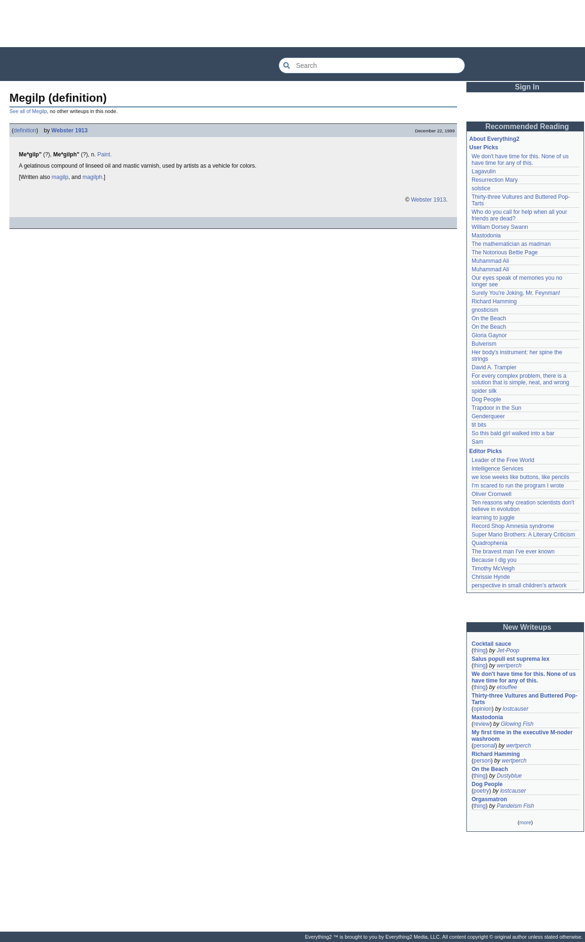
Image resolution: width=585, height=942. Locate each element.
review (481, 724)
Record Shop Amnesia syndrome (513, 526)
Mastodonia (486, 235)
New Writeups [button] (527, 627)
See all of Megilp (28, 111)
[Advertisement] (292, 23)
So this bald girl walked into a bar (513, 433)
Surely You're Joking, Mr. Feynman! (516, 293)
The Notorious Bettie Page (505, 252)
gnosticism (485, 310)
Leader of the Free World (503, 460)
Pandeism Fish (515, 806)
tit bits (479, 425)
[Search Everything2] (372, 65)
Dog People (486, 399)
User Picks (483, 147)
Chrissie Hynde (491, 577)
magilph (92, 177)
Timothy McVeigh (493, 568)
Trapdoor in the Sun (496, 408)
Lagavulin (484, 171)
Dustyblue (509, 775)
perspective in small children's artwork (519, 585)
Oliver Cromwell (492, 494)
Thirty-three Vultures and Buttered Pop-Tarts (524, 699)
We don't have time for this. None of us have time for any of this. (521, 159)
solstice (481, 188)
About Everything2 (494, 139)
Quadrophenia (489, 543)
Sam (477, 442)
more (525, 822)
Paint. (104, 154)
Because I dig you (494, 560)
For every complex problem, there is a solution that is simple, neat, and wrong (520, 379)
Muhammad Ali (490, 261)
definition (25, 130)
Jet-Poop (508, 650)
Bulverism (484, 344)
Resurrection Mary (495, 180)
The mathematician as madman (511, 244)
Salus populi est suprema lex (510, 659)
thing (479, 650)
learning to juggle (493, 517)
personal (484, 745)
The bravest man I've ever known (513, 551)
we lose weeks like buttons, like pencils (520, 477)
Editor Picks (485, 451)
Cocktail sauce (491, 644)
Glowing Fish (517, 724)
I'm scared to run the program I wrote (518, 485)
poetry (481, 791)
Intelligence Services (497, 468)
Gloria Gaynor (489, 335)
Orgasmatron (489, 799)
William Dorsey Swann (500, 227)
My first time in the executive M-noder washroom (523, 735)
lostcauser (516, 709)
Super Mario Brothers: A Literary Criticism (523, 534)
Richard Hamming (494, 301)
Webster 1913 (69, 130)
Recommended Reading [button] (527, 126)
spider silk (484, 391)
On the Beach (489, 318)
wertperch (509, 665)
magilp (60, 177)
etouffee (507, 687)
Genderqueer (488, 416)
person (482, 760)
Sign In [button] (527, 87)
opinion (482, 709)
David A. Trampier (494, 367)
